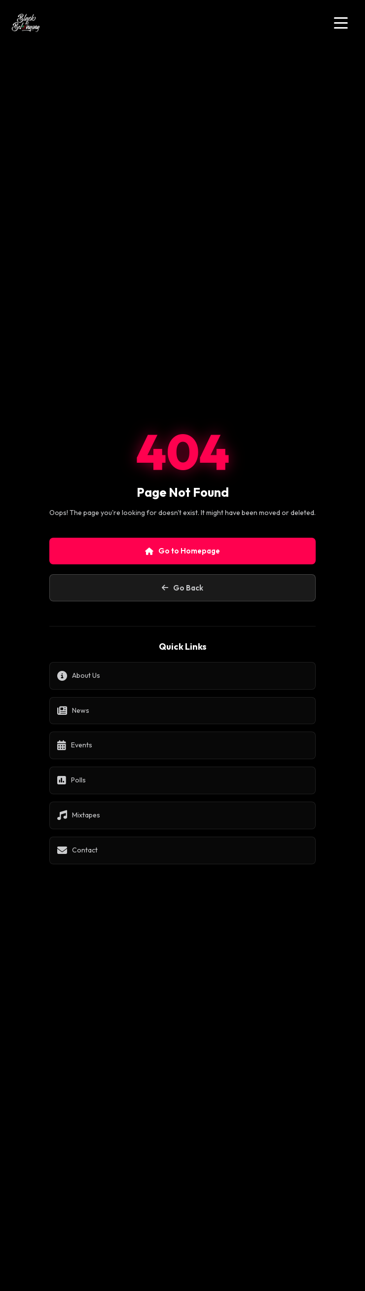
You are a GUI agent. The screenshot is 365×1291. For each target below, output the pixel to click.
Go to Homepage (182, 550)
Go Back (182, 587)
